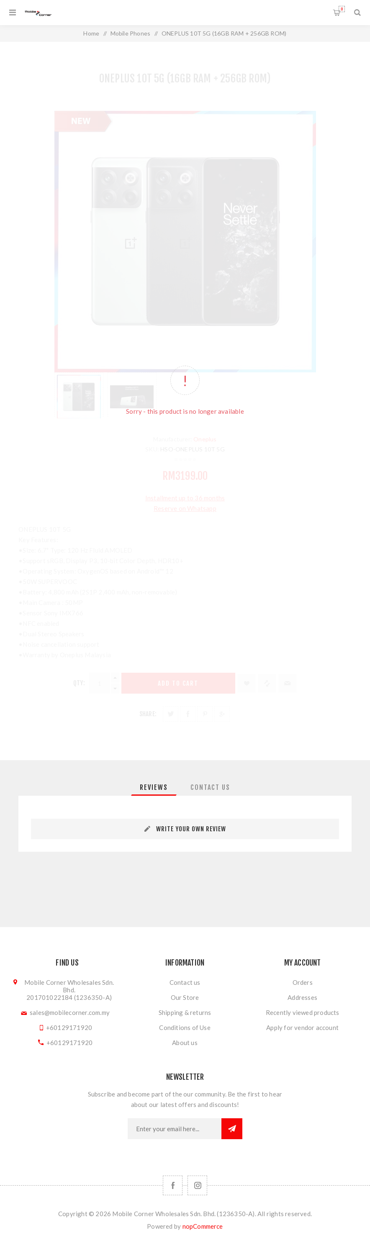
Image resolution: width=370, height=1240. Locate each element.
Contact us (185, 982)
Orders (303, 982)
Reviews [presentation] (154, 787)
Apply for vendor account (302, 1027)
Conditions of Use (184, 1027)
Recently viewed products (302, 1012)
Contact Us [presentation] (210, 787)
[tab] (153, 787)
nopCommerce (202, 1226)
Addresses (302, 997)
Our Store (185, 997)
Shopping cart (342, 9)
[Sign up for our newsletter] (174, 1128)
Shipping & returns (185, 1012)
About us (185, 1042)
